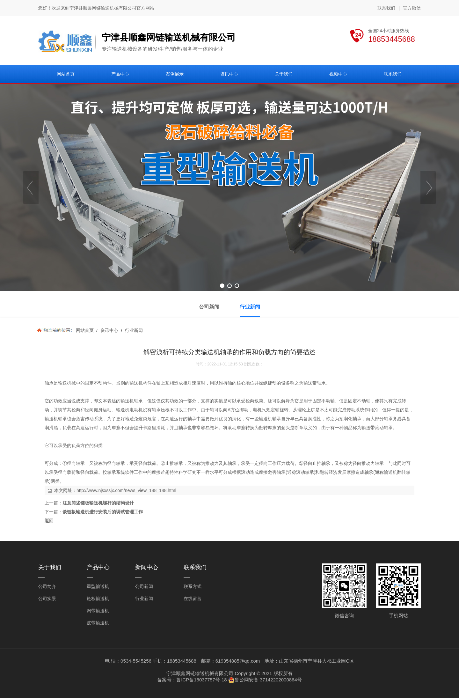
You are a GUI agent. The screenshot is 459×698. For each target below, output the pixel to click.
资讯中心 (109, 330)
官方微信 (412, 8)
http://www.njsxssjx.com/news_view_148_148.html (126, 490)
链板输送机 (98, 598)
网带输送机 (98, 610)
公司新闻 (144, 586)
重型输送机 (98, 586)
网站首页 (85, 330)
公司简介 (47, 586)
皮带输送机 (98, 622)
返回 (49, 520)
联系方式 (192, 586)
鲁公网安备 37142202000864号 (265, 680)
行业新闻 (133, 330)
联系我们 (386, 8)
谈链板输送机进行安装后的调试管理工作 (102, 511)
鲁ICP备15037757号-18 (201, 679)
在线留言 (192, 598)
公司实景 (47, 598)
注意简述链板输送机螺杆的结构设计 (98, 502)
